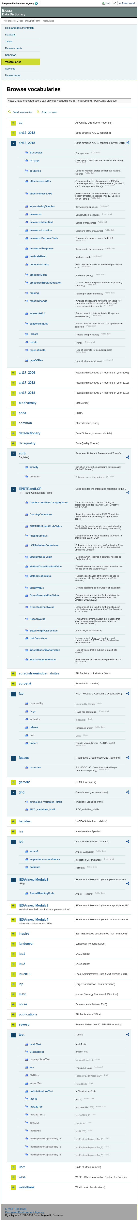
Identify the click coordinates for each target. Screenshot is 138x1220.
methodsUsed (38, 256)
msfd (22, 994)
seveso (24, 1024)
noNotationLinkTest (41, 1091)
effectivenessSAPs (41, 193)
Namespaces (13, 75)
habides (25, 821)
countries (35, 170)
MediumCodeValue (41, 556)
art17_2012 (27, 382)
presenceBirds (38, 274)
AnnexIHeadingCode (42, 893)
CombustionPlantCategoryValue (49, 502)
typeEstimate (37, 350)
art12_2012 (27, 132)
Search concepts (49, 112)
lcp (21, 984)
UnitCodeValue (38, 638)
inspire (24, 933)
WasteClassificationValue (45, 650)
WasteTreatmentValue (43, 659)
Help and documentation (19, 27)
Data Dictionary (32, 21)
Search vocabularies (22, 112)
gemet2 (24, 782)
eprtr (22, 453)
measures (35, 214)
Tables (9, 41)
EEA (21, 3)
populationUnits (39, 264)
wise (22, 1177)
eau (32, 1067)
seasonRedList (39, 323)
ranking (34, 292)
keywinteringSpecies (42, 206)
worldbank (27, 1187)
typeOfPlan (36, 360)
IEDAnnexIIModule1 (33, 879)
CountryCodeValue (41, 514)
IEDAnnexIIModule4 (33, 919)
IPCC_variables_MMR (42, 809)
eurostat (25, 683)
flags (33, 711)
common (25, 423)
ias (21, 831)
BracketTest (37, 1051)
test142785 (36, 1106)
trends (33, 342)
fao (21, 693)
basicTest (35, 1044)
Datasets (10, 34)
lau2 (22, 964)
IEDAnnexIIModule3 (33, 905)
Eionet (20, 21)
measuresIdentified (41, 222)
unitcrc (34, 743)
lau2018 (24, 974)
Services (10, 68)
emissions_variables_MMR (46, 801)
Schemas (10, 54)
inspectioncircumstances (45, 859)
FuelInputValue (39, 535)
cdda (22, 413)
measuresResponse (42, 248)
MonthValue (37, 587)
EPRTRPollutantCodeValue (46, 526)
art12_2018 (27, 143)
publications (28, 1014)
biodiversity (28, 403)
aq (21, 122)
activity (34, 467)
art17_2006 (27, 372)
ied (21, 841)
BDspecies (36, 152)
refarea (34, 727)
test (21, 1034)
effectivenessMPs (40, 181)
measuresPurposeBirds (44, 238)
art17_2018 (27, 392)
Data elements (13, 48)
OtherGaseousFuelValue (44, 595)
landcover (26, 943)
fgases (24, 757)
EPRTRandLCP (30, 488)
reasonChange (38, 300)
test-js (33, 1098)
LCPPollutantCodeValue (44, 545)
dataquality (27, 443)
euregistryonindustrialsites (39, 673)
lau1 (22, 953)
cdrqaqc (34, 160)
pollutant (35, 867)
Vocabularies (13, 61)
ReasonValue (37, 618)
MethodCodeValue (41, 575)
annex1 (34, 851)
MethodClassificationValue (46, 566)
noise (23, 1004)
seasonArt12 (37, 313)
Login (108, 3)
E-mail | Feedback (15, 1208)
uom (22, 1167)
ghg (21, 792)
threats (34, 333)
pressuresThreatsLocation (45, 282)
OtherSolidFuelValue (42, 607)
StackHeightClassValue (44, 630)
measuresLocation (41, 230)
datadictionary (29, 433)
